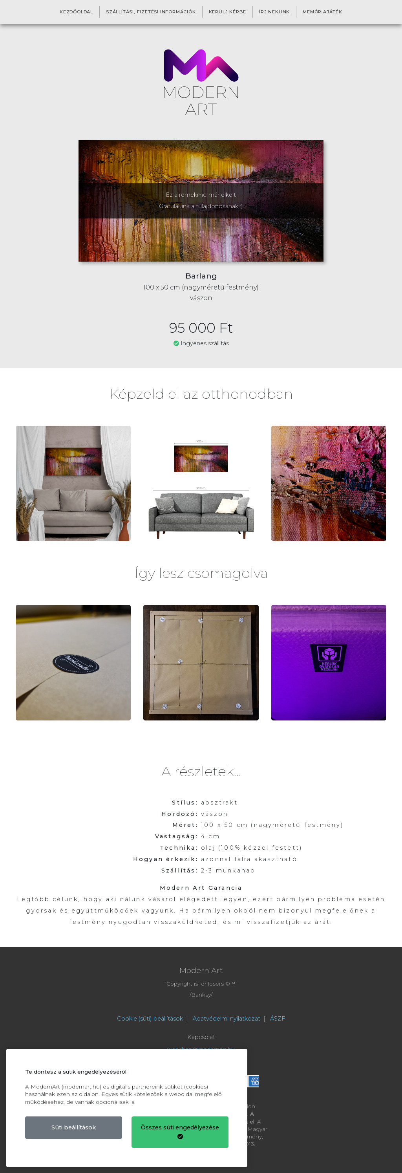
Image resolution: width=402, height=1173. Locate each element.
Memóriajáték (322, 12)
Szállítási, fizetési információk (151, 12)
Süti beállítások (73, 1127)
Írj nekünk (274, 12)
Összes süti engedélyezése (180, 1131)
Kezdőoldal (76, 12)
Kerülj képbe (228, 12)
